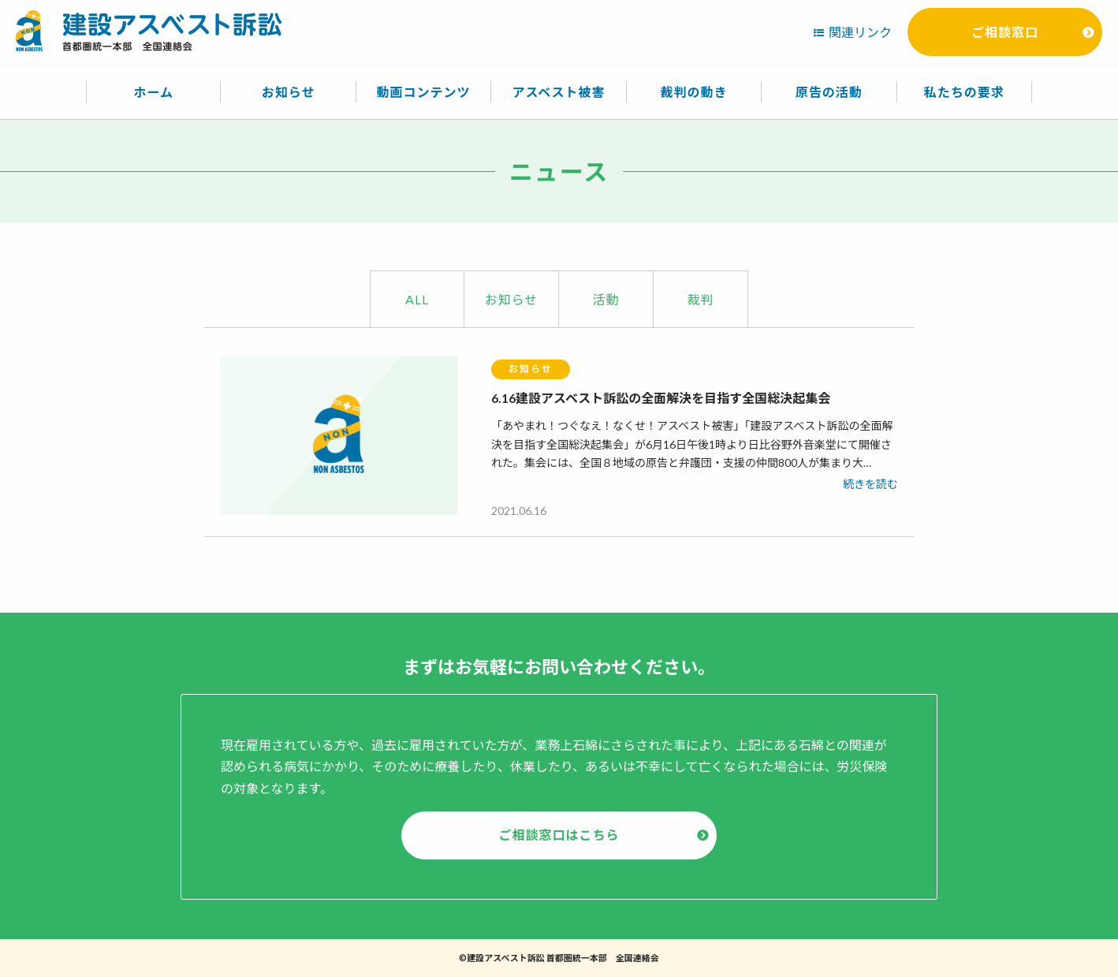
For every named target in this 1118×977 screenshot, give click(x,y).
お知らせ (512, 299)
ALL (417, 299)
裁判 (700, 299)
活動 (605, 299)
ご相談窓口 (1004, 31)
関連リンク (860, 31)
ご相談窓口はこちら (558, 834)
